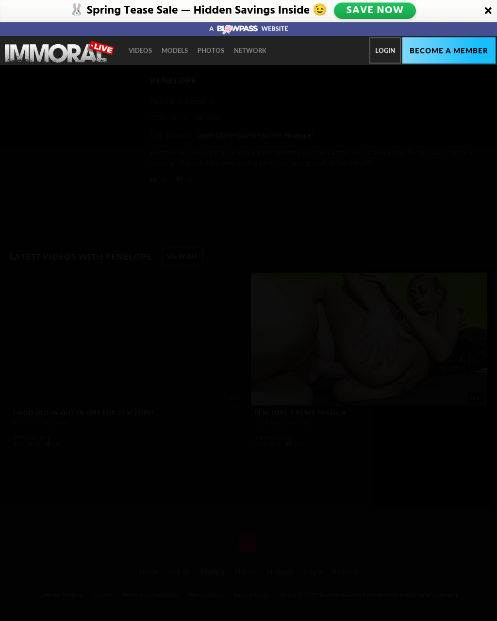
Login (385, 50)
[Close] (488, 11)
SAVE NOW (375, 10)
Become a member (449, 50)
